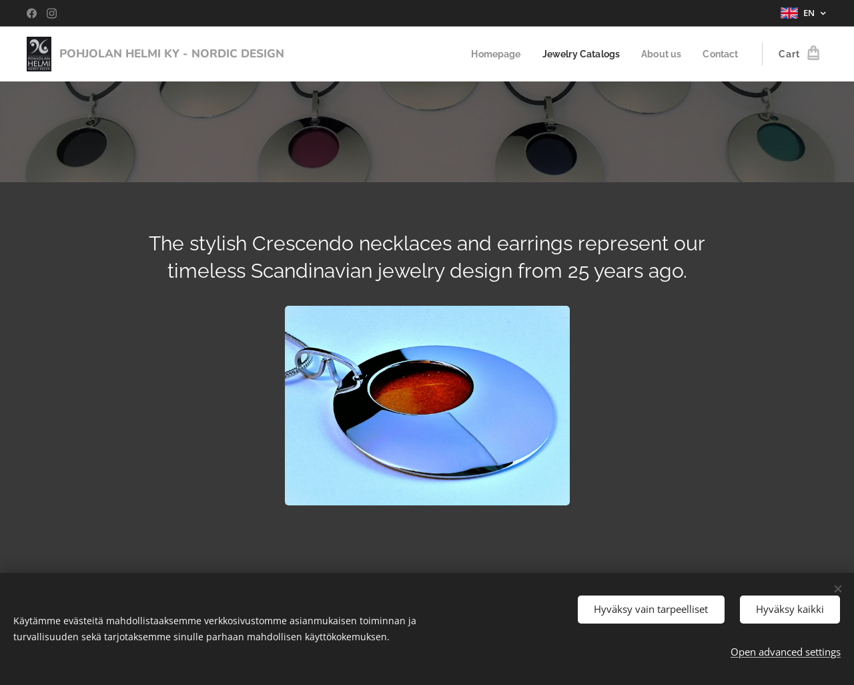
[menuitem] (487, 54)
